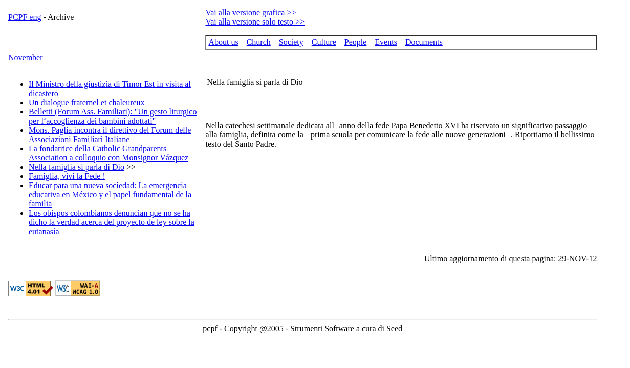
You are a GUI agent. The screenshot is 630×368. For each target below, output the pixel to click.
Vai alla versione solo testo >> (255, 21)
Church (259, 42)
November (25, 57)
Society (291, 42)
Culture (324, 42)
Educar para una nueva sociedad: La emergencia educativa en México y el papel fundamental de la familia (110, 194)
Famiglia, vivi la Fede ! (67, 176)
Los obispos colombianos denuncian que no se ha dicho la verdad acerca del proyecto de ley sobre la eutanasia (111, 222)
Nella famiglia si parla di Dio (76, 167)
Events (386, 42)
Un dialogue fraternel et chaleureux (87, 102)
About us (223, 42)
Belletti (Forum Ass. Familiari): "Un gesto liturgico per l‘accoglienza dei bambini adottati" (113, 116)
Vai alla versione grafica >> (250, 12)
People (355, 42)
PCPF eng (24, 17)
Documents (424, 42)
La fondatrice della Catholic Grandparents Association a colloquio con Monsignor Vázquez (108, 153)
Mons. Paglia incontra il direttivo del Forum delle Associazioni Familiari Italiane (110, 135)
